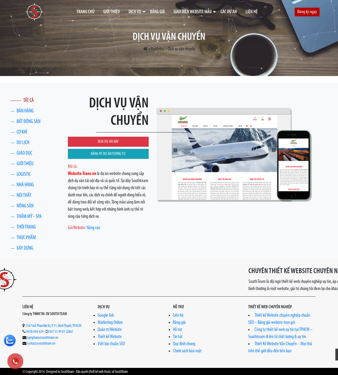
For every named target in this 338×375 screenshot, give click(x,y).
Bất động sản (28, 121)
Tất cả (28, 100)
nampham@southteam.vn (42, 338)
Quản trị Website (110, 329)
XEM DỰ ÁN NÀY (108, 142)
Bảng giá (157, 12)
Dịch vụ (135, 12)
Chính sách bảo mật (187, 351)
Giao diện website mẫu (192, 12)
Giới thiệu (111, 12)
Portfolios (158, 49)
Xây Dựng (25, 248)
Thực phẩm (26, 237)
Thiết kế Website (110, 336)
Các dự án (228, 12)
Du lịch (23, 142)
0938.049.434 (35, 332)
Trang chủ (86, 12)
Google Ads (106, 315)
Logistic (24, 174)
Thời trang (26, 227)
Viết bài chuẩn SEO (111, 343)
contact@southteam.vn (41, 344)
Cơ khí (22, 132)
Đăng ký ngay (307, 12)
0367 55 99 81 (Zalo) (60, 332)
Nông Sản (25, 206)
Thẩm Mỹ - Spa (29, 216)
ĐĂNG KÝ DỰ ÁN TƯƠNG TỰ (108, 154)
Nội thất (24, 195)
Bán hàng (25, 111)
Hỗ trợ (177, 329)
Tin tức (177, 336)
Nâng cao (93, 227)
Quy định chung (184, 343)
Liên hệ (252, 12)
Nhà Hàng (25, 185)
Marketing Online (110, 322)
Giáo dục (24, 153)
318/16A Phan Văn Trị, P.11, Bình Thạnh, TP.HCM (53, 326)
